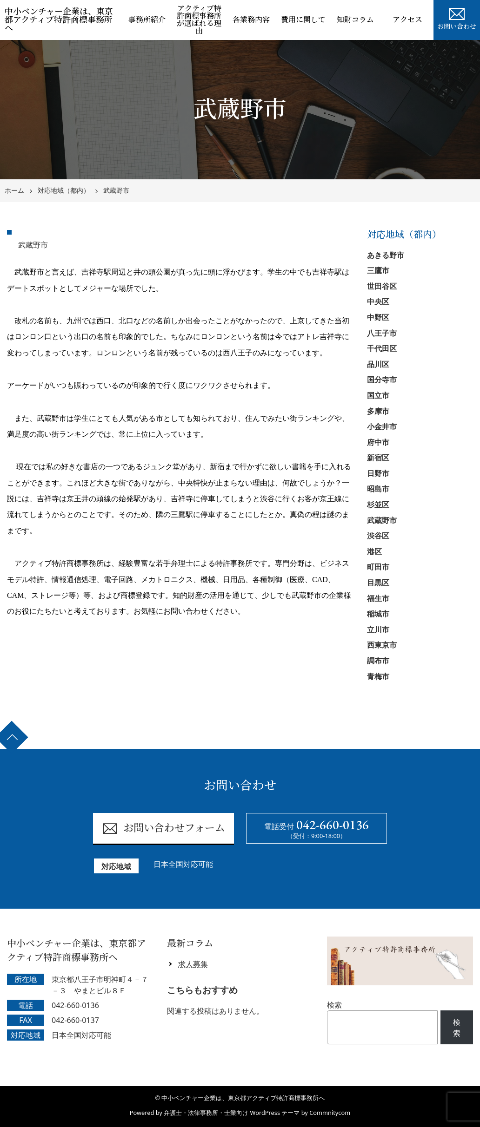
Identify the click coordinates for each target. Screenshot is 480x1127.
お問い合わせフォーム (163, 828)
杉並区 (378, 504)
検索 (334, 1005)
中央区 (378, 301)
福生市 (378, 598)
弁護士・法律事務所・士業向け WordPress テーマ (232, 1112)
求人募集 (193, 964)
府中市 (378, 442)
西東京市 (382, 645)
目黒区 (378, 582)
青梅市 (378, 676)
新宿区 (378, 457)
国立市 (378, 395)
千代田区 (382, 348)
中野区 (378, 317)
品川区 (378, 364)
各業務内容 (251, 20)
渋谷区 (378, 536)
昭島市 (378, 489)
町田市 (378, 567)
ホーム (14, 191)
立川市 (378, 629)
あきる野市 (385, 255)
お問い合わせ (456, 18)
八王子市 (382, 333)
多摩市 (378, 411)
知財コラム (355, 20)
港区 (374, 551)
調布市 (378, 660)
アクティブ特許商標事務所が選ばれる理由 (199, 20)
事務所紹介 (147, 20)
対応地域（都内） (64, 191)
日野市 (378, 473)
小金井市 (382, 426)
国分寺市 (382, 379)
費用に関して (303, 20)
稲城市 (378, 614)
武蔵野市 (116, 191)
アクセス (407, 20)
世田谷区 (382, 286)
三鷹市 (378, 270)
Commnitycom (329, 1112)
